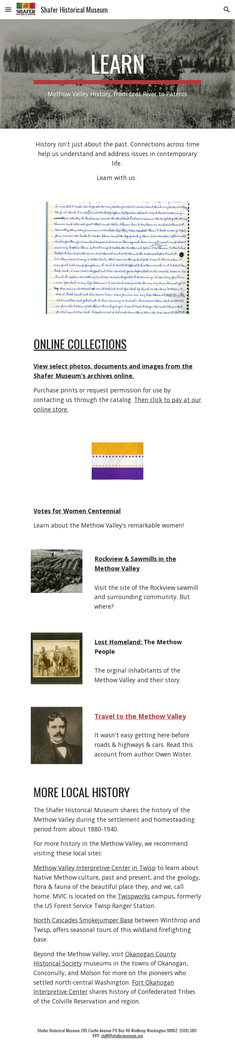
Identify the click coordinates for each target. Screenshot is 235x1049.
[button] (8, 9)
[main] (117, 74)
